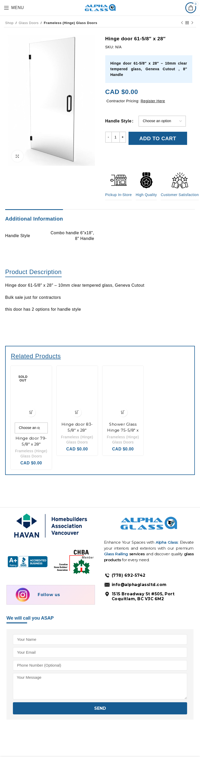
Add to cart (157, 137)
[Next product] (192, 22)
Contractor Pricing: (137, 101)
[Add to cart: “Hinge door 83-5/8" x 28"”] (77, 409)
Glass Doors (29, 23)
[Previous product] (182, 22)
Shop (9, 23)
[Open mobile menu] (14, 8)
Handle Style (118, 121)
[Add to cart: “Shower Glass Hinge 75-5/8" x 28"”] (122, 409)
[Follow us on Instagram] (23, 599)
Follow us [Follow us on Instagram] (49, 599)
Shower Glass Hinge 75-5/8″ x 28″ (123, 427)
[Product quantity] (115, 137)
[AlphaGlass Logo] (148, 527)
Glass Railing (116, 558)
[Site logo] (100, 7)
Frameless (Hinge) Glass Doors (70, 23)
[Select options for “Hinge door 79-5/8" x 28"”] (31, 409)
